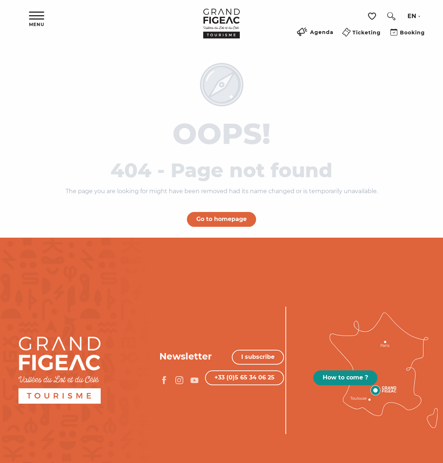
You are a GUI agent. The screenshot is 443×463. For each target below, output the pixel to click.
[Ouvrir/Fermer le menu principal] (36, 19)
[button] (391, 16)
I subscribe (258, 356)
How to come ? (345, 377)
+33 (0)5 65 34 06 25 (244, 377)
